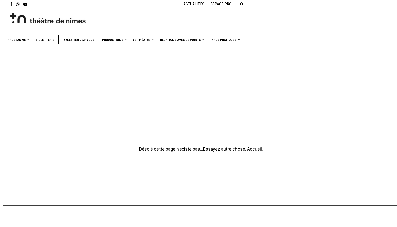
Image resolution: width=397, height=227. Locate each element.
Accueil (254, 149)
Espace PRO (220, 4)
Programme (17, 40)
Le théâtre (141, 40)
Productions (112, 40)
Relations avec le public (180, 40)
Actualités (193, 4)
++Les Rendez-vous (79, 40)
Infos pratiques (223, 40)
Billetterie (44, 40)
